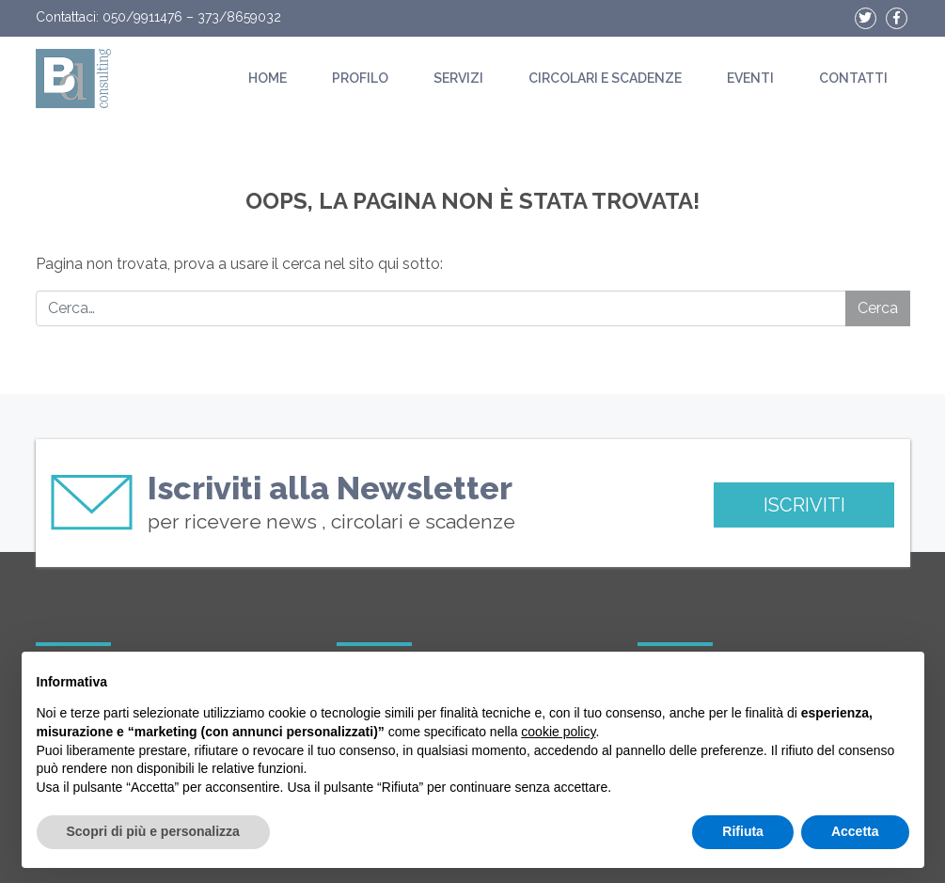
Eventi (750, 78)
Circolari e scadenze (605, 78)
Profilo (360, 78)
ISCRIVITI (804, 505)
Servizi (458, 78)
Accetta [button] (855, 831)
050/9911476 (142, 16)
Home (267, 78)
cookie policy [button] (558, 731)
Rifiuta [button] (743, 831)
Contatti (853, 78)
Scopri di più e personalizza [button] (153, 831)
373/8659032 (239, 16)
